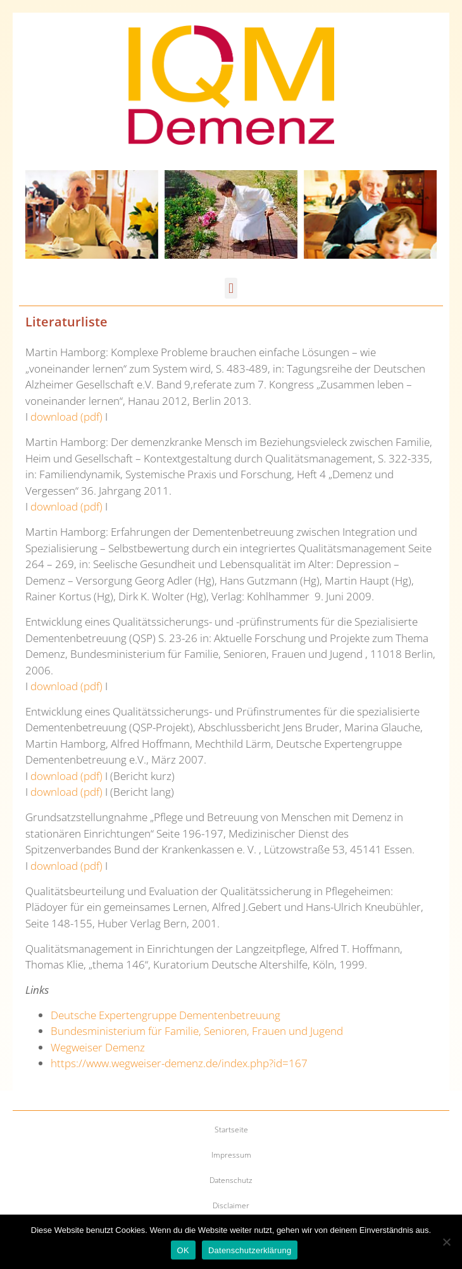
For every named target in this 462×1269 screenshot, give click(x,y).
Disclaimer (231, 1205)
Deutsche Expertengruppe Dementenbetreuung (165, 1015)
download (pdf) (66, 416)
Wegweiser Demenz (98, 1047)
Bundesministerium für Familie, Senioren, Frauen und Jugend (197, 1031)
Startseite (231, 1129)
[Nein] (446, 1241)
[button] (231, 288)
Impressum (231, 1154)
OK (183, 1250)
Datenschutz (231, 1180)
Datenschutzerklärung (249, 1250)
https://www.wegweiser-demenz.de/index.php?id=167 (179, 1063)
